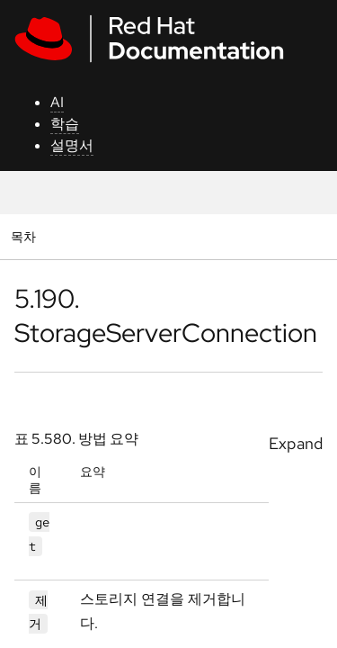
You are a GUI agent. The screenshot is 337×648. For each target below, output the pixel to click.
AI (57, 102)
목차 (25, 236)
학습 (64, 123)
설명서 (71, 145)
